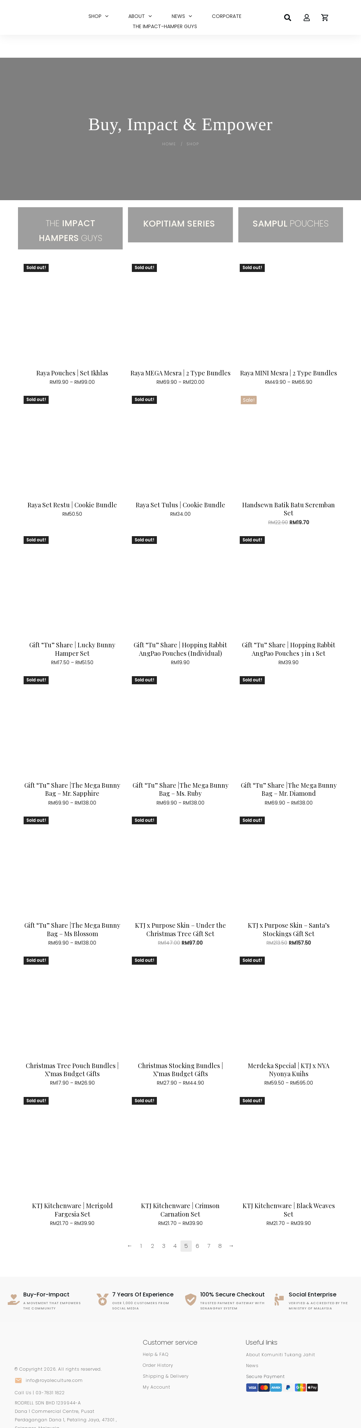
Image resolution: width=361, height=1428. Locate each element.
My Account (156, 1364)
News (252, 1343)
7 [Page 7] (208, 1223)
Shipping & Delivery (166, 1354)
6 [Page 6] (197, 1223)
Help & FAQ (156, 1332)
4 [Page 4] (175, 1223)
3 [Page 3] (163, 1223)
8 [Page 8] (220, 1223)
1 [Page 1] (141, 1223)
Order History (158, 1343)
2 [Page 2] (152, 1223)
